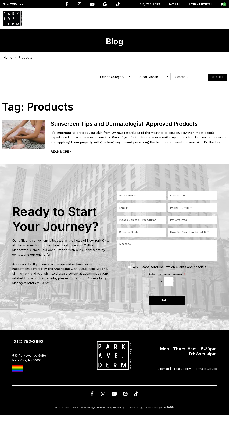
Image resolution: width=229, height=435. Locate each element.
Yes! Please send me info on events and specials (169, 267)
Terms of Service (205, 368)
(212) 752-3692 (149, 4)
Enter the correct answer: (166, 274)
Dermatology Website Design (145, 407)
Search (217, 77)
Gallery (202, 18)
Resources (184, 18)
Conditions (114, 18)
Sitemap (163, 368)
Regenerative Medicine (87, 18)
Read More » (61, 151)
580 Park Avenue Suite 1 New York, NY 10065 (30, 363)
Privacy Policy (181, 368)
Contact (218, 18)
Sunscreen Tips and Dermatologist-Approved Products (124, 123)
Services (63, 18)
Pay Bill (174, 4)
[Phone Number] (192, 207)
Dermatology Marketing (110, 407)
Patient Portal (200, 4)
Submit (167, 300)
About (46, 18)
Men (155, 18)
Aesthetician (137, 18)
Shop (167, 18)
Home (33, 18)
